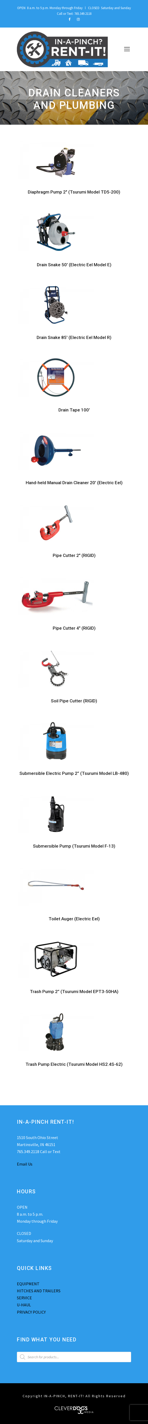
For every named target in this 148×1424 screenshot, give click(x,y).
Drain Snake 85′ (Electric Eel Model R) (74, 337)
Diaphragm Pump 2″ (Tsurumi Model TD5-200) (74, 192)
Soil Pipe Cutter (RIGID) (74, 700)
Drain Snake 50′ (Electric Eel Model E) (74, 264)
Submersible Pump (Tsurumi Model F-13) (74, 846)
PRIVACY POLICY (31, 1312)
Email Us (24, 1164)
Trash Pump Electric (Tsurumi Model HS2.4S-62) (74, 1064)
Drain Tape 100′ (74, 409)
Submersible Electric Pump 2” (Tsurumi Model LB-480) (74, 773)
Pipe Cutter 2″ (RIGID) (74, 555)
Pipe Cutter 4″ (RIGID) (74, 628)
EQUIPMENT (28, 1283)
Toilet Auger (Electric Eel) (74, 918)
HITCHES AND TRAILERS (38, 1290)
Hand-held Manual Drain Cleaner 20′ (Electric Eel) (74, 482)
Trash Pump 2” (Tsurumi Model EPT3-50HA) (74, 991)
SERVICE (24, 1297)
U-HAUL (24, 1304)
